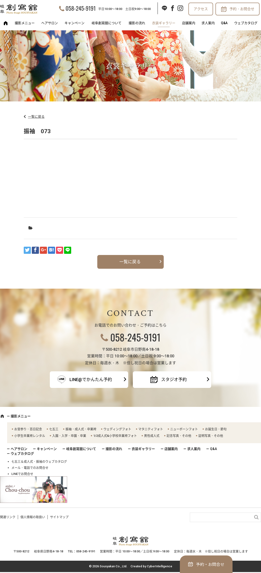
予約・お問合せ (241, 9)
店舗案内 (188, 23)
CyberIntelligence (159, 566)
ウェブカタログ (245, 23)
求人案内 (208, 23)
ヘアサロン (49, 23)
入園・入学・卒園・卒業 (69, 435)
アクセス (201, 9)
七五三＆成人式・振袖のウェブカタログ (39, 461)
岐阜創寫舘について (106, 23)
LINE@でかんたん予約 (91, 379)
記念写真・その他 (179, 435)
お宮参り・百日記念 (28, 429)
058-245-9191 (80, 8)
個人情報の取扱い (32, 517)
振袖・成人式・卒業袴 (80, 429)
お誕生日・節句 (216, 429)
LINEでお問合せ (22, 474)
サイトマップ (59, 517)
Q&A (224, 23)
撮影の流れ (137, 23)
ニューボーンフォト (184, 429)
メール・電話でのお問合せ (29, 467)
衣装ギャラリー (163, 23)
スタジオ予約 (174, 379)
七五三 (53, 429)
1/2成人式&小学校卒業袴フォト (115, 435)
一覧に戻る (36, 116)
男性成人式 (151, 435)
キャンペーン (74, 23)
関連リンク (7, 517)
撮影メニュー (25, 23)
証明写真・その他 (210, 435)
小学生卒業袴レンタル (29, 435)
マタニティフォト (150, 429)
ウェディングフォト (117, 429)
